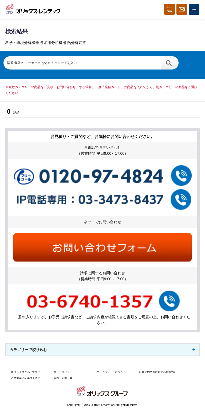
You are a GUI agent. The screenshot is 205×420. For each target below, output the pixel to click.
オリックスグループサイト (27, 372)
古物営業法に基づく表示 (25, 378)
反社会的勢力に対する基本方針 (157, 372)
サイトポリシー (63, 372)
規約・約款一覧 (63, 378)
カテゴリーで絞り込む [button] (28, 350)
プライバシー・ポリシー (111, 372)
